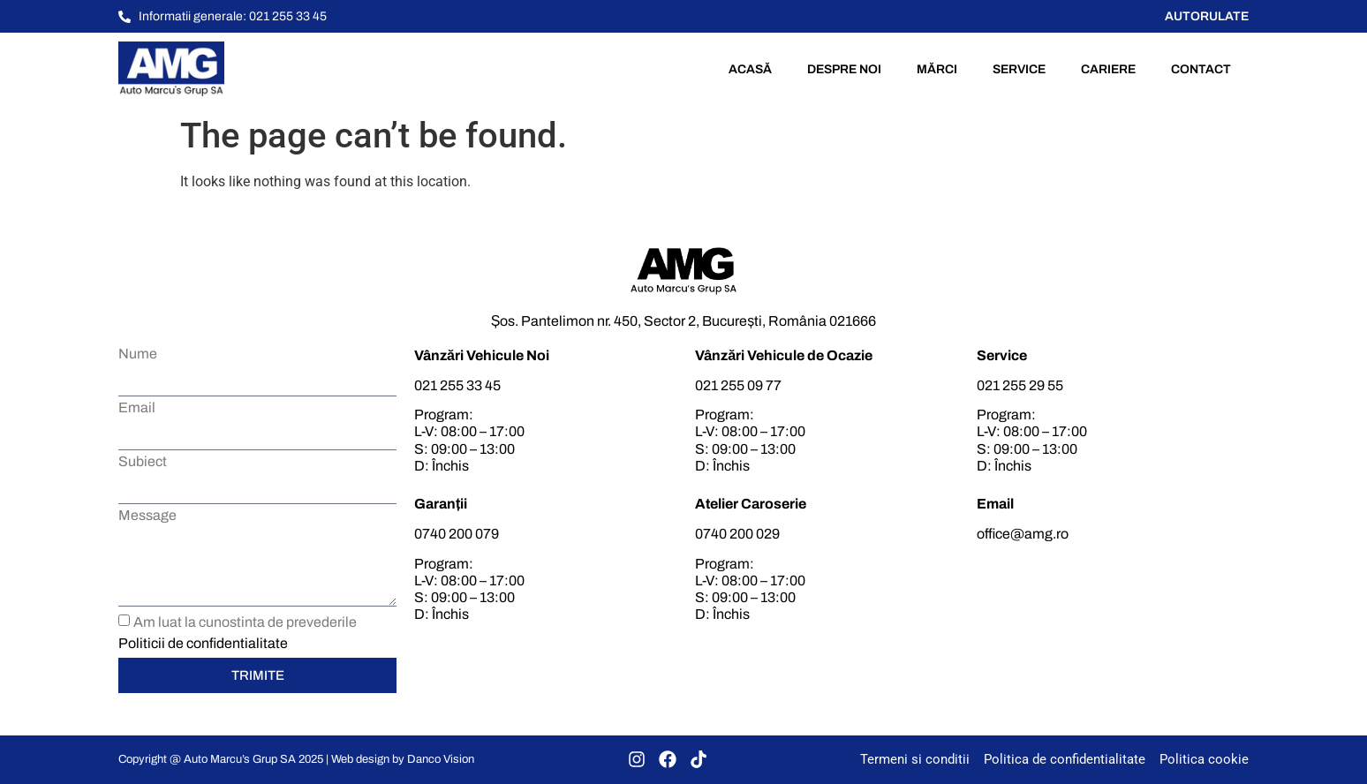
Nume (137, 354)
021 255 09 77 (738, 385)
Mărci (937, 69)
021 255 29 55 (1020, 385)
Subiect (142, 462)
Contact (1201, 69)
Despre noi (844, 69)
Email (136, 408)
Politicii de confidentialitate (203, 643)
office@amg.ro (1023, 533)
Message (147, 516)
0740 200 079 (456, 533)
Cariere (1108, 69)
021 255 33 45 (457, 385)
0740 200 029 (737, 533)
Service (1019, 69)
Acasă (750, 69)
